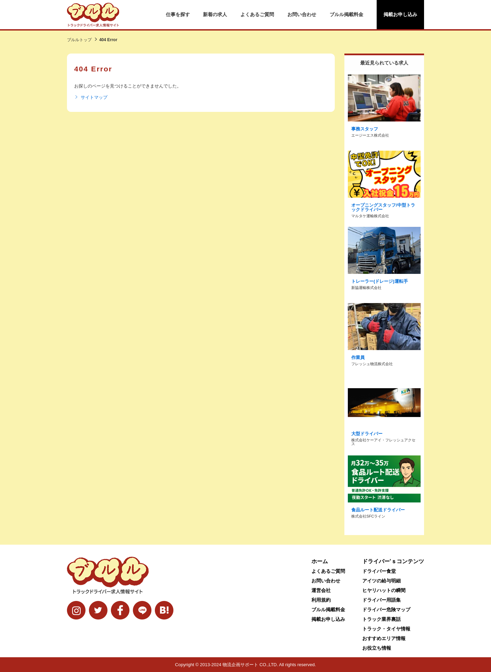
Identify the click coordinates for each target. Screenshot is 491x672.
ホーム (319, 561)
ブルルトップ (79, 39)
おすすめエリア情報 (384, 638)
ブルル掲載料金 (346, 14)
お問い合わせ (301, 14)
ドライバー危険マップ (386, 609)
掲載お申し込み (400, 14)
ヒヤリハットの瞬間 (384, 590)
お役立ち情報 (376, 648)
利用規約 (321, 600)
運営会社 (321, 590)
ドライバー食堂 (379, 571)
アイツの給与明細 (381, 580)
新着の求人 (215, 14)
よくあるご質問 (257, 14)
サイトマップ (90, 97)
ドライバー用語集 (381, 600)
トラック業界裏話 (381, 619)
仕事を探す (178, 14)
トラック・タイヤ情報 (386, 629)
